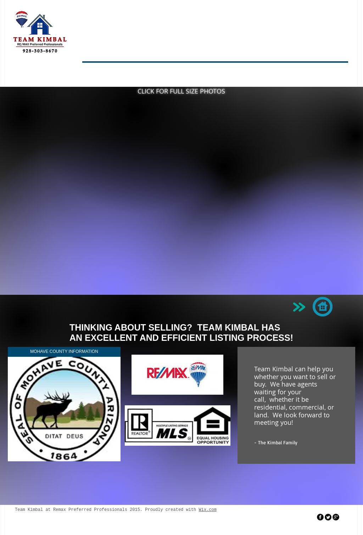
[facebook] (320, 517)
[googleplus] (336, 517)
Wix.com (207, 509)
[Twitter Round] (328, 517)
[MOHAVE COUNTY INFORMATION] (64, 352)
